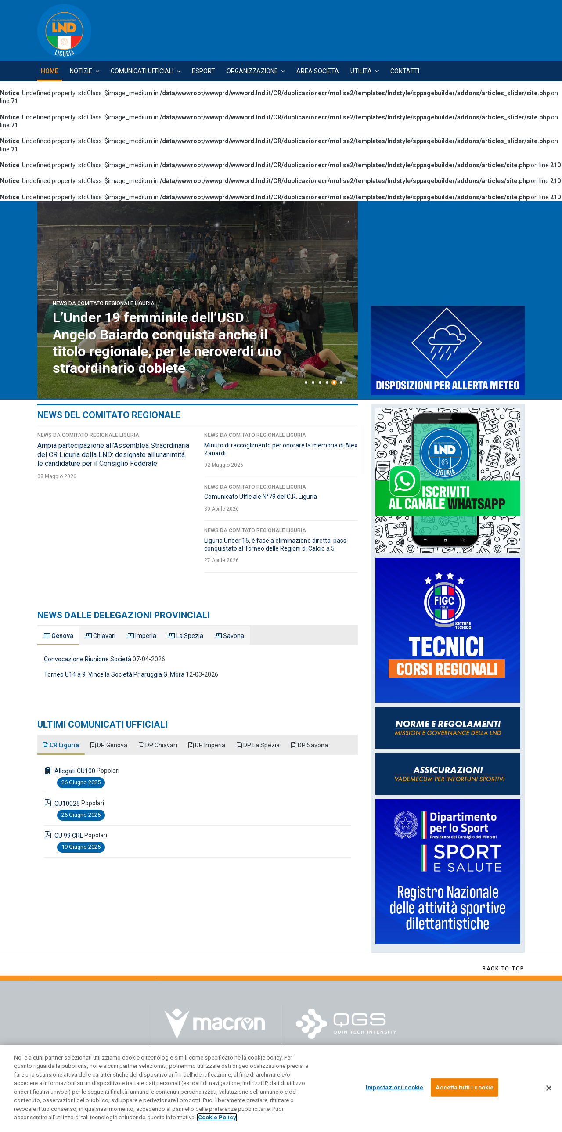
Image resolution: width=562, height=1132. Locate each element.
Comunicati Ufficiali (142, 71)
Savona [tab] (229, 635)
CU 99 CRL (68, 835)
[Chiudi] (548, 1088)
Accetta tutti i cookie (465, 1087)
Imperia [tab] (141, 635)
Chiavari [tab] (100, 635)
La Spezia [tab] (185, 635)
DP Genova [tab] (108, 745)
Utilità (361, 71)
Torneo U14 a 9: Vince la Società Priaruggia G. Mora (114, 674)
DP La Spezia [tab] (258, 745)
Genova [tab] (58, 635)
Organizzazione (252, 71)
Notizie (81, 71)
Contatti (404, 71)
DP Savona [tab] (309, 745)
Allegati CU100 (74, 771)
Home (49, 71)
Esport (203, 71)
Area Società (317, 71)
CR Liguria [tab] (61, 745)
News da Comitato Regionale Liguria (104, 303)
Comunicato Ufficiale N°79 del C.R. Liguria (260, 496)
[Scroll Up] (504, 968)
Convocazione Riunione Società (87, 659)
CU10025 (67, 803)
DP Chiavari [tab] (158, 745)
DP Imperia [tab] (206, 745)
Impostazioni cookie (394, 1087)
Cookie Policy (217, 1117)
